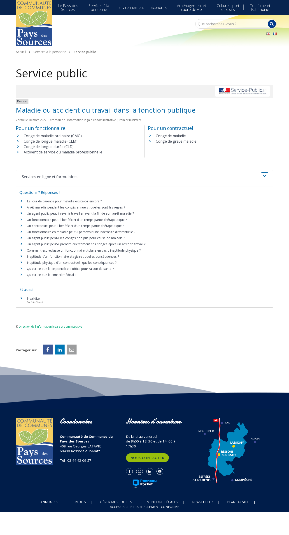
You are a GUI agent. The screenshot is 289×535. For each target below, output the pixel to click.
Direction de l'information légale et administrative (50, 327)
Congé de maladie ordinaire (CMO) (53, 135)
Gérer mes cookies (116, 502)
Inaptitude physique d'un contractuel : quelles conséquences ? (72, 262)
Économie (159, 7)
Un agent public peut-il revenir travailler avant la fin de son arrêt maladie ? (80, 213)
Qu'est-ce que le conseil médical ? (51, 275)
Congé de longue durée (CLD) (49, 146)
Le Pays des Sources (68, 7)
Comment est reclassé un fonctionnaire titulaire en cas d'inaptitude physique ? (84, 250)
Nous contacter (147, 457)
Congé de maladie (171, 135)
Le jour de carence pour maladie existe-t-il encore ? (64, 201)
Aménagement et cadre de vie (191, 7)
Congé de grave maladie (176, 141)
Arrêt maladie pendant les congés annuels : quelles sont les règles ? (76, 207)
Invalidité (33, 298)
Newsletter (202, 502)
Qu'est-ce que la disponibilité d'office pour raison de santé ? (70, 268)
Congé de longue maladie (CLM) (50, 141)
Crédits (79, 502)
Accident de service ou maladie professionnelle (63, 152)
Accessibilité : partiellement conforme (144, 507)
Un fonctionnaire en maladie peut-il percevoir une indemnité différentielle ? (81, 232)
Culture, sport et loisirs (228, 7)
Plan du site (238, 502)
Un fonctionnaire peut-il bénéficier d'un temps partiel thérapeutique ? (77, 220)
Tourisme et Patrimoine (260, 7)
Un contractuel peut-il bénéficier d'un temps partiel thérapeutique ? (75, 226)
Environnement (131, 7)
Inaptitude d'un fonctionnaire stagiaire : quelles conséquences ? (73, 256)
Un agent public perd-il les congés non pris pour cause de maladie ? (76, 238)
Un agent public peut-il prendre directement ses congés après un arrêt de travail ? (86, 244)
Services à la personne (99, 7)
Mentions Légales (162, 502)
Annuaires (49, 502)
